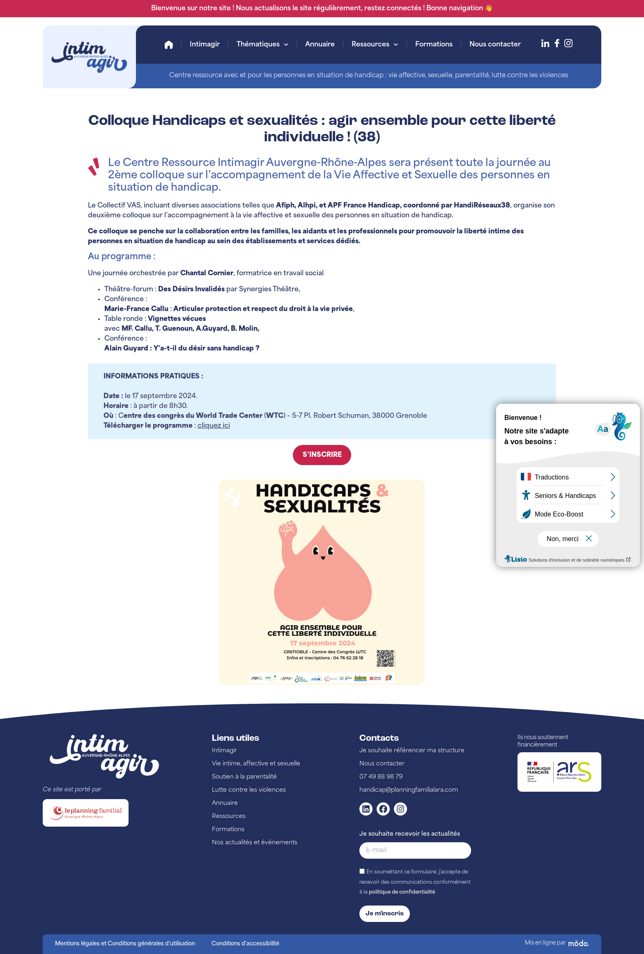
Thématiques (262, 44)
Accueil (169, 44)
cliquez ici (214, 426)
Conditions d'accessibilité (245, 944)
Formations (434, 44)
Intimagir (205, 44)
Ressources (375, 44)
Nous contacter (495, 44)
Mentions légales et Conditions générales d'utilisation (125, 944)
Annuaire (320, 44)
